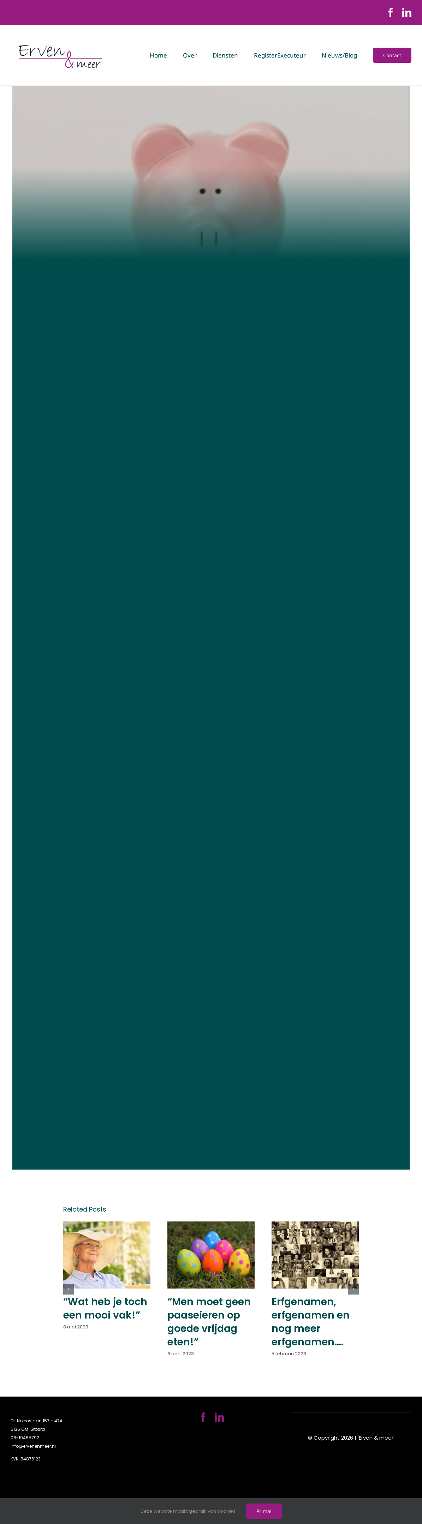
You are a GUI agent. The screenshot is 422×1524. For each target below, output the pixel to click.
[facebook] (390, 12)
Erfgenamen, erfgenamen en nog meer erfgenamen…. (311, 1322)
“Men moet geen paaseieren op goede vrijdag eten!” (209, 1322)
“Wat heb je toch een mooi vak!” (105, 1308)
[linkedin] (406, 12)
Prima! (264, 1511)
